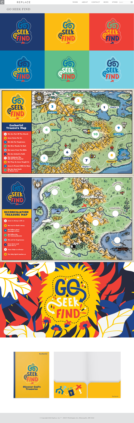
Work (75, 2)
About (85, 2)
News (106, 2)
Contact (96, 2)
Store (115, 2)
